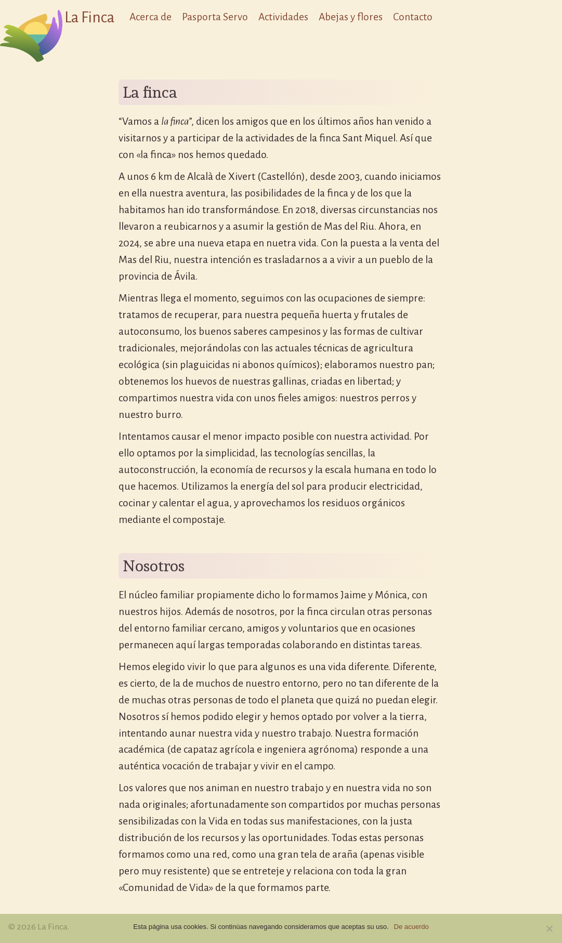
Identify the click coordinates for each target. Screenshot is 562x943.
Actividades (283, 16)
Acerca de (150, 16)
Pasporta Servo (215, 16)
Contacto (413, 16)
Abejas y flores (351, 16)
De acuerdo (411, 927)
